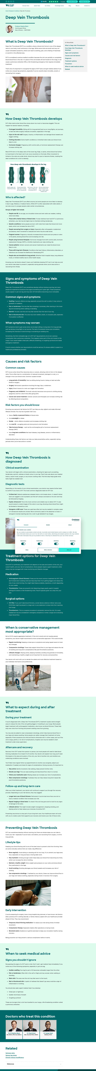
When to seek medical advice (74, 66)
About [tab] (70, 525)
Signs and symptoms (72, 53)
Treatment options (71, 61)
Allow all (69, 550)
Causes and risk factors (72, 55)
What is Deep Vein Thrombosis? (75, 45)
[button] (25, 6)
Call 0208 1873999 (72, 1)
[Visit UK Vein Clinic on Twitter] (9, 1)
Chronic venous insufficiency (15, 1057)
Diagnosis (68, 58)
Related (67, 69)
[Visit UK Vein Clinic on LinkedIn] (11, 1)
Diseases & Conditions (14, 10)
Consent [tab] (26, 525)
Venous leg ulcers (11, 1055)
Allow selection (48, 550)
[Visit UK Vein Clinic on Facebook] (13, 1)
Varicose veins (10, 1053)
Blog (70, 5)
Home (7, 10)
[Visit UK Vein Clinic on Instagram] (6, 1)
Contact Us (87, 5)
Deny (27, 550)
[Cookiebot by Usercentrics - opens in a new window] (73, 520)
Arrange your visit (84, 1)
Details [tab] (48, 525)
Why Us (77, 5)
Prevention (68, 64)
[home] (10, 6)
